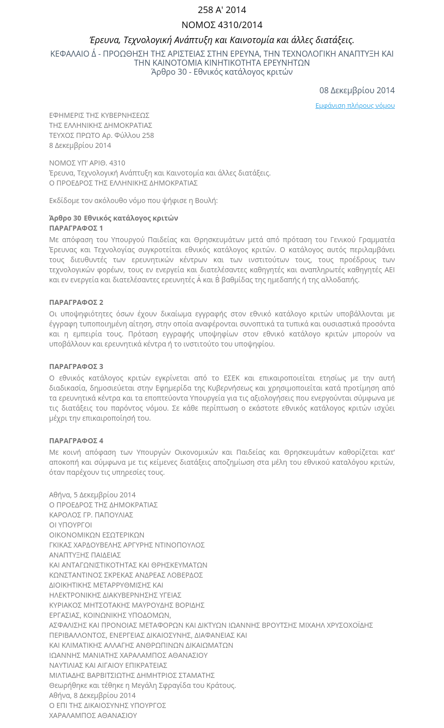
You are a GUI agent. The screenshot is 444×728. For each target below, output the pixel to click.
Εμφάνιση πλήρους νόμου (355, 105)
